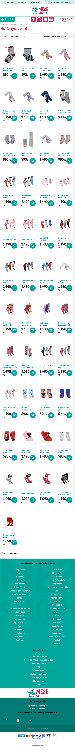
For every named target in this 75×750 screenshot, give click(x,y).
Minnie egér (20, 612)
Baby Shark (20, 570)
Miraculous (20, 619)
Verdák (57, 643)
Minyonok (19, 615)
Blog (38, 684)
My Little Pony (19, 622)
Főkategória (5, 24)
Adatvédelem (38, 670)
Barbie (20, 573)
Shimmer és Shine (57, 608)
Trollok (57, 640)
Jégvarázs (57, 584)
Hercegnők (57, 573)
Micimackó (57, 605)
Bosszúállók (19, 587)
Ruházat (13, 24)
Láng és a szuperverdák (57, 587)
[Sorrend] (62, 36)
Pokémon (20, 640)
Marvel (57, 601)
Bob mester (20, 584)
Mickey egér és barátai (20, 608)
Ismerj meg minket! (38, 663)
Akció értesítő (35, 2)
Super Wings (57, 626)
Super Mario (57, 633)
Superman (57, 629)
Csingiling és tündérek (20, 591)
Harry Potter (19, 601)
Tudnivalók (10, 2)
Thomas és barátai (57, 636)
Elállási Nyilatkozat (38, 674)
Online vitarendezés (38, 677)
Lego (57, 591)
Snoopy (57, 612)
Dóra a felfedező (19, 594)
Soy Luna (57, 619)
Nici (19, 626)
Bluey (19, 580)
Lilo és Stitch (57, 594)
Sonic (57, 615)
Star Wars (57, 622)
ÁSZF (38, 667)
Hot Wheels (57, 577)
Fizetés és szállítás (38, 656)
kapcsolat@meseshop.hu (38, 706)
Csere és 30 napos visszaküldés (38, 660)
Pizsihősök (20, 633)
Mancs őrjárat (57, 598)
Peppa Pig (19, 629)
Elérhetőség (22, 2)
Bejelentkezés (55, 2)
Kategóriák (9, 19)
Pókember (19, 636)
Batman (19, 577)
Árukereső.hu (37, 741)
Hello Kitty (57, 570)
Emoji (19, 598)
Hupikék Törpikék (57, 580)
